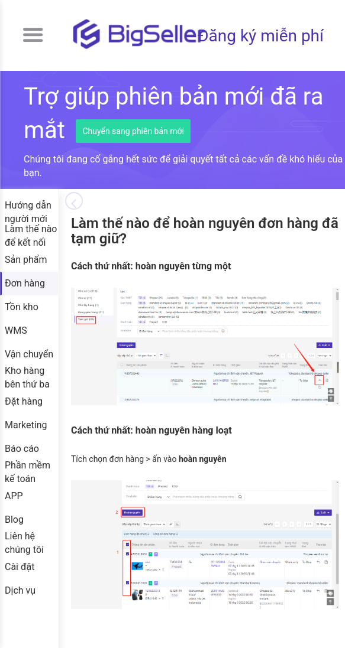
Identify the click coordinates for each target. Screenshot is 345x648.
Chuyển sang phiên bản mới (133, 131)
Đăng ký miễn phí (261, 35)
